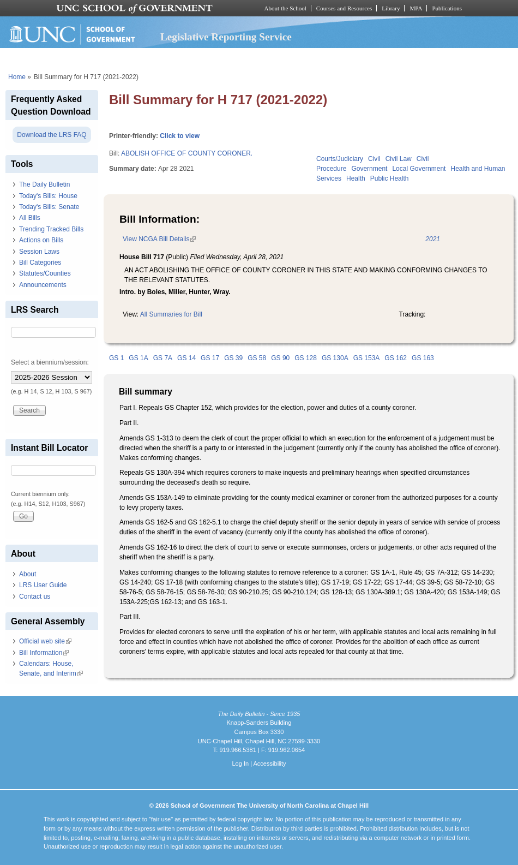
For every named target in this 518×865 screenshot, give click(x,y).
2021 (432, 239)
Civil (374, 159)
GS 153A (366, 358)
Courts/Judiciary (339, 159)
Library (391, 8)
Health (355, 178)
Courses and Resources (344, 8)
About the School (285, 8)
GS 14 (186, 358)
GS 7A (162, 358)
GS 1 (116, 358)
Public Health (389, 178)
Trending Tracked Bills (51, 229)
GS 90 (280, 358)
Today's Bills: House (48, 196)
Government (369, 168)
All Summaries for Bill (171, 314)
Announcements (43, 285)
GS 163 (423, 358)
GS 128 (305, 358)
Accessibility (269, 763)
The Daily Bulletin (44, 184)
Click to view (180, 136)
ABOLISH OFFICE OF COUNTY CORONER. (186, 153)
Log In (240, 763)
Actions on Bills (41, 240)
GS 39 (233, 358)
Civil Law (399, 159)
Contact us (34, 596)
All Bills (29, 218)
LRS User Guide (43, 585)
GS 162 (395, 358)
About (27, 574)
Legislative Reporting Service (226, 37)
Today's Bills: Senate (49, 207)
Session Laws (39, 251)
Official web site (45, 641)
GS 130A (335, 358)
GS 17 (210, 358)
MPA (415, 8)
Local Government (418, 168)
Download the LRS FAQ (51, 135)
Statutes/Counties (45, 273)
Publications (447, 8)
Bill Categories (40, 262)
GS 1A (138, 358)
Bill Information (44, 653)
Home (17, 77)
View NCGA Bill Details (159, 239)
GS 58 (257, 358)
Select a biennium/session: (50, 362)
